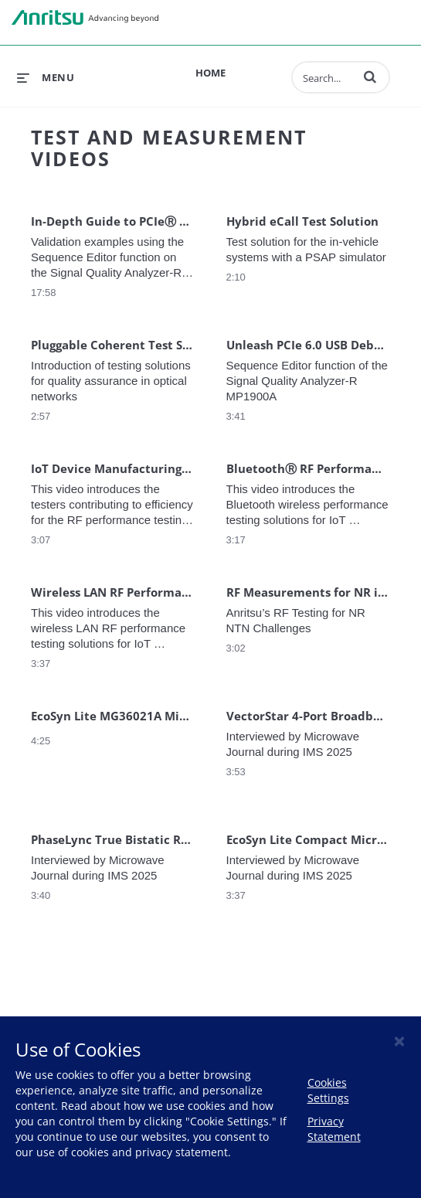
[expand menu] (45, 77)
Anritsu (85, 18)
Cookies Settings (328, 1090)
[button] (370, 76)
